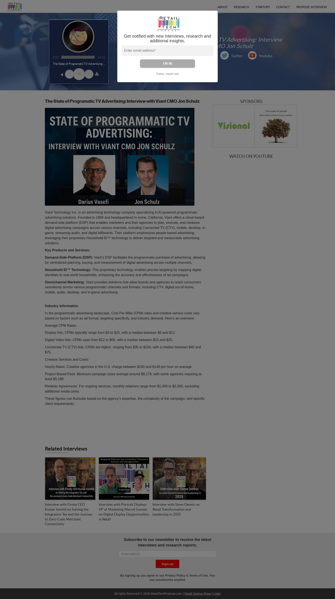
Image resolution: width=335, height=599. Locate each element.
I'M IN (167, 63)
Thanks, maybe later (167, 73)
